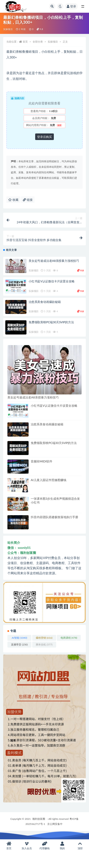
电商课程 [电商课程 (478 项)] (69, 637)
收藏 (13, 199)
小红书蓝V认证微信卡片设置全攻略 (51, 281)
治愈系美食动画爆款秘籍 (45, 302)
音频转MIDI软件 (41, 461)
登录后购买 (44, 137)
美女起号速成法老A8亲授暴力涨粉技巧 (54, 260)
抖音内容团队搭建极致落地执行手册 (54, 517)
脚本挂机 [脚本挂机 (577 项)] (44, 644)
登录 (71, 6)
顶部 (80, 846)
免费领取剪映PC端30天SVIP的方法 (51, 322)
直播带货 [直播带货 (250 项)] (19, 644)
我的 (62, 846)
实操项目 (8, 29)
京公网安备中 (55, 824)
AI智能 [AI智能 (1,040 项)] (19, 637)
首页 (25, 41)
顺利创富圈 (38, 818)
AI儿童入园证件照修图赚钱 (48, 480)
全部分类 (38, 41)
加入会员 (27, 846)
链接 (28, 199)
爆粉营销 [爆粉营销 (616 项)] (44, 637)
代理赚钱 (44, 846)
